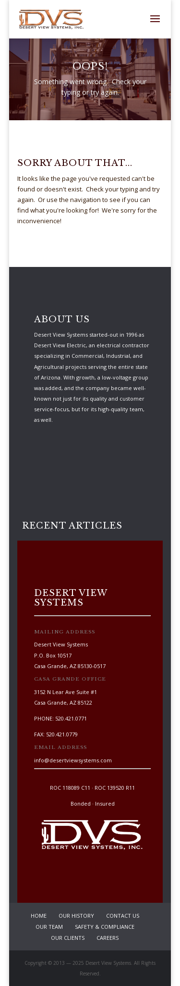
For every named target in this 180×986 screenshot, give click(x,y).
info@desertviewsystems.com (73, 760)
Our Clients (67, 937)
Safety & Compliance (104, 926)
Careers (107, 937)
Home (39, 915)
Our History (76, 915)
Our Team (49, 926)
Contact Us (122, 915)
